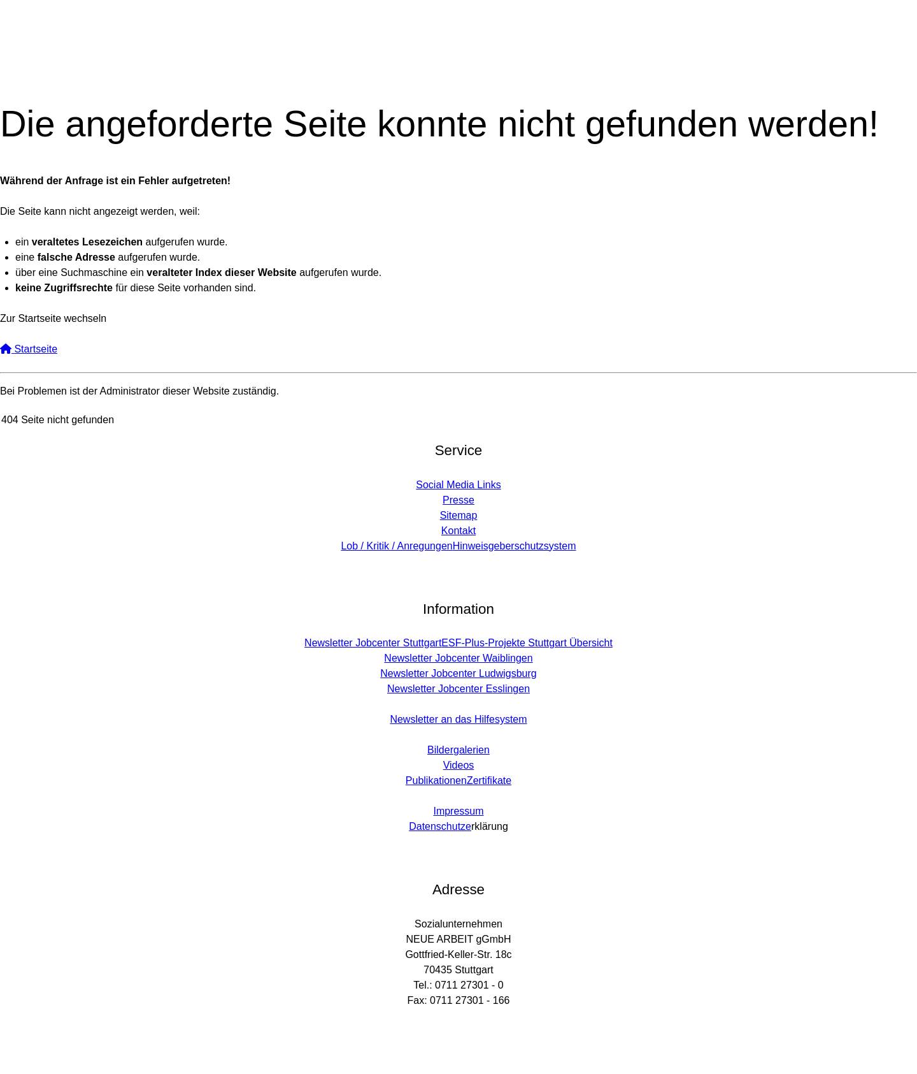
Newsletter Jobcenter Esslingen (458, 688)
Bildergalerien (458, 749)
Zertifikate (489, 780)
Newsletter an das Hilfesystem (458, 719)
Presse (458, 500)
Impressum (458, 811)
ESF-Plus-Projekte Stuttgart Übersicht (527, 642)
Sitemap (459, 515)
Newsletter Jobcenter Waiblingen (458, 658)
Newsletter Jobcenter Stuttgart (372, 642)
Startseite (28, 349)
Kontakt (458, 530)
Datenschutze (440, 826)
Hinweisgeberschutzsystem (514, 546)
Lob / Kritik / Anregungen (396, 546)
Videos (458, 765)
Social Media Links (458, 484)
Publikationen (436, 780)
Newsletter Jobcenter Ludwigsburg (458, 673)
